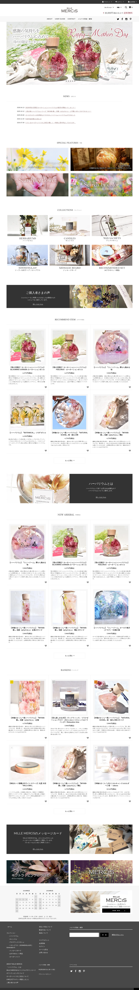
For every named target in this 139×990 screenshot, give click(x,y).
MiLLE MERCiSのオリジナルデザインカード (21, 967)
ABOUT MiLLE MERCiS (14, 961)
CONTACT (71, 19)
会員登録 (132, 2)
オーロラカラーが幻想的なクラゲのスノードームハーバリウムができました (50, 115)
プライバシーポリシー (45, 967)
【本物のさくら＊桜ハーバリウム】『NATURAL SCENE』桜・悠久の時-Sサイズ (111, 717)
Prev (9, 53)
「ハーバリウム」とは (14, 964)
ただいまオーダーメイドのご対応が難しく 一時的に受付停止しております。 (50, 122)
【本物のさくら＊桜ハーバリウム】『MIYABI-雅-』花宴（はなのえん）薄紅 (111, 434)
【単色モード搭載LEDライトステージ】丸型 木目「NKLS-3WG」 (27, 782)
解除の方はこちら (118, 931)
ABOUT (49, 19)
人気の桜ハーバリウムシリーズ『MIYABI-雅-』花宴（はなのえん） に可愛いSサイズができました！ (58, 111)
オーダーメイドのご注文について (18, 973)
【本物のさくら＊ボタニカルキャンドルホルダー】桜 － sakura (111, 782)
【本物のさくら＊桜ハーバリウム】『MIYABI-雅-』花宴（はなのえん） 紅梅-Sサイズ (27, 628)
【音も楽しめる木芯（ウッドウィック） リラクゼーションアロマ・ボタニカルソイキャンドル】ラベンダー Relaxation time (69, 718)
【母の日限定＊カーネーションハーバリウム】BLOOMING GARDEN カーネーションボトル (27, 368)
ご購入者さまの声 (12, 979)
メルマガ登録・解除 (85, 19)
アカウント (107, 2)
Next (129, 53)
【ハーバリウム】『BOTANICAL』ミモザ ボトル (27, 433)
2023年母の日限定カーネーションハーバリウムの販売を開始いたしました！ (50, 107)
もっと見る (70, 460)
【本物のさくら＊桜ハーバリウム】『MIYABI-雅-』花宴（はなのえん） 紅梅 (27, 717)
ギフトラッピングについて (15, 970)
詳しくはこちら (38, 304)
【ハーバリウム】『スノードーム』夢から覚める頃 (111, 368)
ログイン (120, 2)
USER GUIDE (60, 19)
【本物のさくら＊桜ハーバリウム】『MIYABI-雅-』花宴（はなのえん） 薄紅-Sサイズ (69, 628)
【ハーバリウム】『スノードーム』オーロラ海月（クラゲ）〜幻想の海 (111, 628)
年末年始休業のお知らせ (33, 119)
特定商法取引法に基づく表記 (47, 964)
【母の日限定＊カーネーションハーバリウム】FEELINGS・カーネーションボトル (69, 368)
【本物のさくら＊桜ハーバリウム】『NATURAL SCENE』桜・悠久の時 (69, 434)
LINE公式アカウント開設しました (18, 976)
